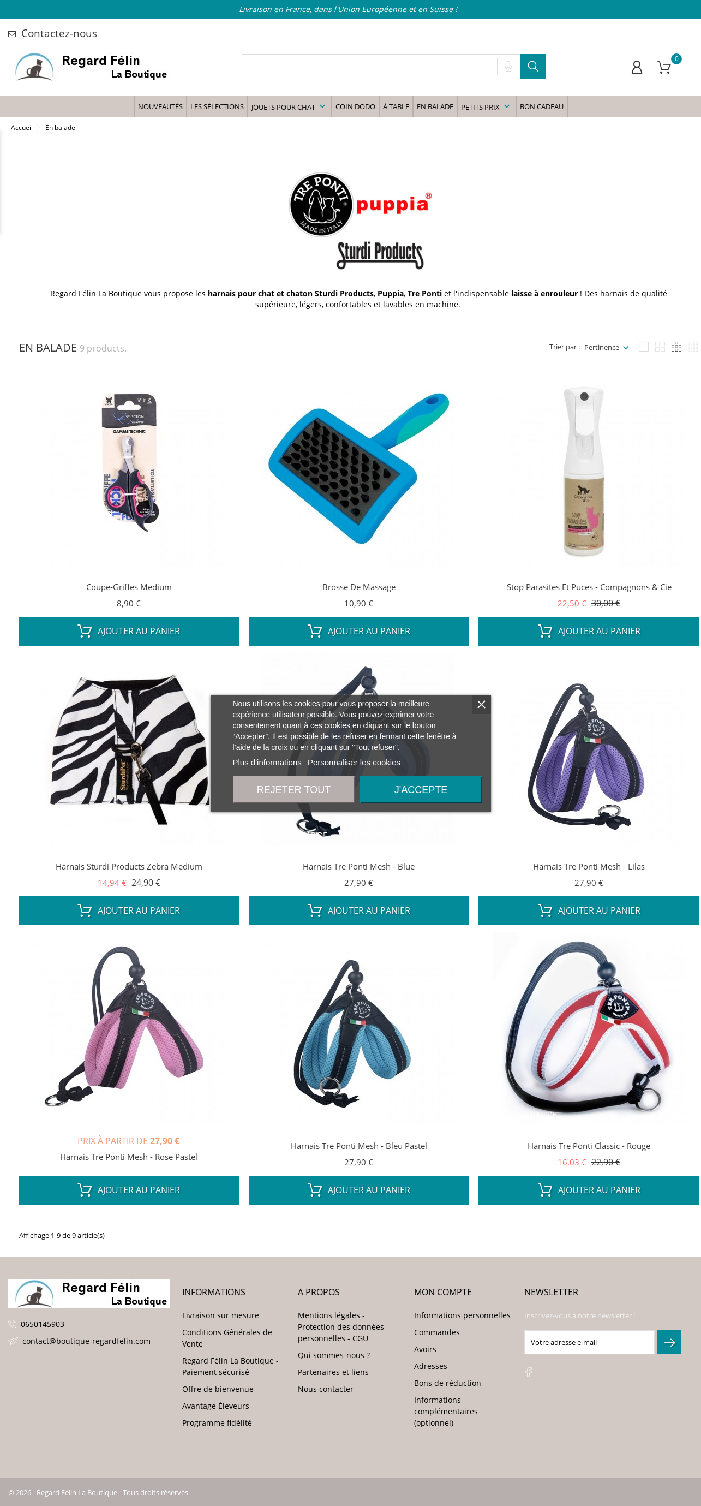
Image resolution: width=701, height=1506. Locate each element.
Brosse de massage (359, 586)
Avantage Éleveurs (215, 1406)
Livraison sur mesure (220, 1315)
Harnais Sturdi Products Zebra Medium (129, 866)
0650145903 (42, 1324)
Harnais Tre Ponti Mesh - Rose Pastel (128, 1156)
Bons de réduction (447, 1383)
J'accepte (420, 789)
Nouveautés (160, 106)
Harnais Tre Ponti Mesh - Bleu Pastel (359, 1145)
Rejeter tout (294, 789)
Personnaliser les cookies (354, 762)
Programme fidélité (217, 1423)
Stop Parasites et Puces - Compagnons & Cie (589, 586)
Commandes (437, 1332)
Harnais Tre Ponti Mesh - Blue (359, 866)
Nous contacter (326, 1389)
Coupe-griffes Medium (129, 586)
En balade (435, 106)
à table (396, 106)
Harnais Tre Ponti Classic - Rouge (589, 1145)
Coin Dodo (355, 106)
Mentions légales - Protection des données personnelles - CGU (341, 1326)
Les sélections (217, 106)
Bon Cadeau (542, 106)
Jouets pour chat (289, 106)
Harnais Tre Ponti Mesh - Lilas (589, 866)
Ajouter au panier (128, 631)
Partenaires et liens (333, 1372)
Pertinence (601, 347)
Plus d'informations (267, 762)
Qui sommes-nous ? (334, 1355)
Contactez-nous (52, 33)
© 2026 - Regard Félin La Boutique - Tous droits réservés (98, 1492)
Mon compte (443, 1292)
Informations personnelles (462, 1315)
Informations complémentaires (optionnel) (446, 1411)
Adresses (430, 1366)
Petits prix (486, 106)
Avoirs (425, 1349)
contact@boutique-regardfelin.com (86, 1341)
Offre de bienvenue (218, 1389)
